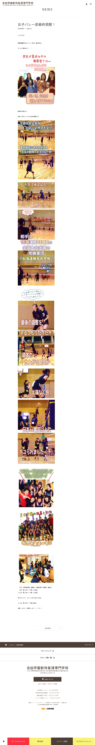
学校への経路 (42, 684)
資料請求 (40, 741)
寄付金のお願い (56, 702)
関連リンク (31, 702)
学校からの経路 (52, 684)
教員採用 (48, 702)
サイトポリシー (40, 702)
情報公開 (64, 702)
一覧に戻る (52, 628)
